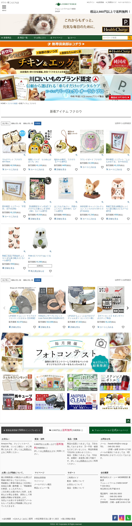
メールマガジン (125, 2)
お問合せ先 (105, 439)
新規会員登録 (40, 477)
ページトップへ (128, 421)
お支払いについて (74, 484)
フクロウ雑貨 (12, 103)
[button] (4, 308)
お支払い (5, 439)
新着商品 (6, 38)
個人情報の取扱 (69, 519)
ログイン (91, 2)
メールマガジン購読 (42, 484)
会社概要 (104, 473)
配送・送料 (39, 439)
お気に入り (40, 38)
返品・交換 (72, 439)
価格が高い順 (28, 123)
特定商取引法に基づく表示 (47, 519)
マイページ (56, 38)
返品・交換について (75, 488)
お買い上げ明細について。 (13, 473)
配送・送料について (75, 481)
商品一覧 (22, 38)
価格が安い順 (16, 123)
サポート (71, 473)
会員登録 (100, 2)
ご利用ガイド (112, 2)
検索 (130, 38)
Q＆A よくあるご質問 (23, 519)
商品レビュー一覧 (41, 488)
